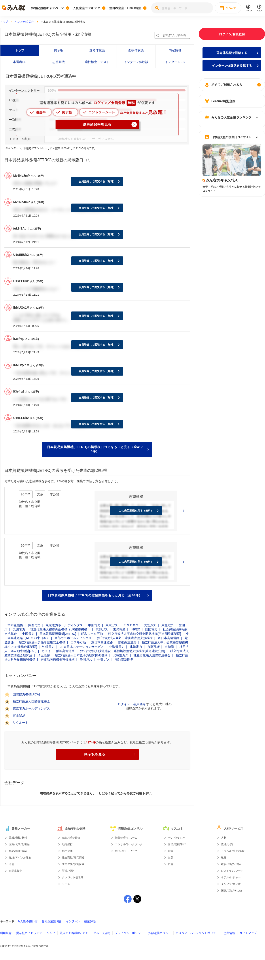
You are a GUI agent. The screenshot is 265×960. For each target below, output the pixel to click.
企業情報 (229, 933)
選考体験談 (97, 50)
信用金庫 (67, 851)
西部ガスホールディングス (73, 638)
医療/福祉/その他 (231, 890)
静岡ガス (86, 659)
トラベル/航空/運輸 (232, 851)
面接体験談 (136, 50)
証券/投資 (68, 870)
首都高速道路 (127, 642)
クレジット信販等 (72, 877)
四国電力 (151, 629)
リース (66, 884)
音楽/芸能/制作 (177, 844)
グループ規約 (101, 933)
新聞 (170, 851)
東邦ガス (102, 629)
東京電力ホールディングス (64, 625)
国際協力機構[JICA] (26, 694)
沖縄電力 (48, 647)
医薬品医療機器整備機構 (58, 659)
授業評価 (90, 921)
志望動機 (58, 62)
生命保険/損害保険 (73, 864)
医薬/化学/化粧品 (19, 844)
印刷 (11, 864)
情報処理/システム (126, 837)
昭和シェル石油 (92, 634)
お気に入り (174, 35)
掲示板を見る (109, 754)
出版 (170, 857)
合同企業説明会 (52, 921)
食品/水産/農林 (18, 851)
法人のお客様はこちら (74, 933)
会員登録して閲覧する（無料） (97, 181)
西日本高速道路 (168, 638)
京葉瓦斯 (153, 647)
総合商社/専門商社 (73, 857)
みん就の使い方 (27, 921)
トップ (4, 22)
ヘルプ (51, 933)
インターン (73, 921)
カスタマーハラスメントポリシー (197, 933)
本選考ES (19, 62)
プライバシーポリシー (129, 933)
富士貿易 (19, 715)
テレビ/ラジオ (176, 837)
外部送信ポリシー (159, 933)
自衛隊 (169, 647)
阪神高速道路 (65, 651)
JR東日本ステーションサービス (82, 647)
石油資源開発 (124, 659)
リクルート (20, 722)
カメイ (46, 651)
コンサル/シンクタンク (129, 844)
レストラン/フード (232, 870)
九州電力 (19, 629)
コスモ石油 (78, 642)
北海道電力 (117, 647)
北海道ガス (120, 655)
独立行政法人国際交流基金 (151, 655)
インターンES (175, 62)
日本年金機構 (13, 625)
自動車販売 (15, 870)
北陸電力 (136, 647)
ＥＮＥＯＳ (131, 625)
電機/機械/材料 (18, 837)
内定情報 (175, 50)
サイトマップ (248, 933)
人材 (223, 837)
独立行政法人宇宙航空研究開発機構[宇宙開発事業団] (144, 634)
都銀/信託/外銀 (71, 837)
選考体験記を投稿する (231, 52)
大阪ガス (150, 625)
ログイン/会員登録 (232, 34)
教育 (223, 857)
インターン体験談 (136, 62)
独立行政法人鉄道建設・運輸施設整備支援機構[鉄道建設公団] (122, 651)
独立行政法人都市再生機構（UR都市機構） (60, 629)
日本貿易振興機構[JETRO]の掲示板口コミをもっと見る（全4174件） (98, 449)
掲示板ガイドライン (29, 933)
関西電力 (34, 625)
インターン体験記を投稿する (232, 65)
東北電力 (167, 625)
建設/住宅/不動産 (231, 864)
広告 (170, 864)
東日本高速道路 (102, 642)
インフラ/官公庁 (24, 22)
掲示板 (58, 50)
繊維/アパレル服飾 (20, 857)
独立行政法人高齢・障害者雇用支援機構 (125, 638)
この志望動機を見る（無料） (136, 510)
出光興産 (119, 629)
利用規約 (5, 933)
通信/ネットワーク (126, 851)
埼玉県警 (44, 655)
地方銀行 (67, 844)
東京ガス (112, 625)
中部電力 (94, 625)
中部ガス (103, 659)
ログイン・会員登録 (132, 704)
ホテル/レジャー (231, 877)
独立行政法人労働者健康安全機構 (42, 642)
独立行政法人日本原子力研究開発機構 (81, 655)
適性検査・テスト (97, 62)
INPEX (135, 629)
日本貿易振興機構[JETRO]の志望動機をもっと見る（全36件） (98, 595)
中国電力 (28, 634)
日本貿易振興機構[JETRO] (58, 634)
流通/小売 (227, 844)
